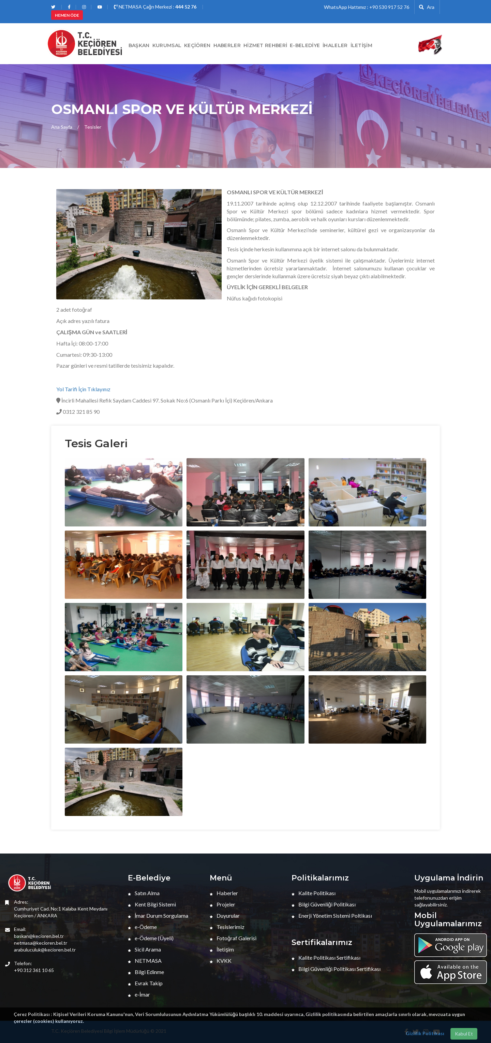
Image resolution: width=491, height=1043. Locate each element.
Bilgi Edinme (146, 972)
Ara (426, 7)
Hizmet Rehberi (265, 45)
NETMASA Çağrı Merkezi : (155, 7)
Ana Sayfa (61, 127)
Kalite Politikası (314, 893)
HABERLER (227, 45)
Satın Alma (144, 893)
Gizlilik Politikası (425, 1033)
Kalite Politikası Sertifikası (326, 957)
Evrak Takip (145, 983)
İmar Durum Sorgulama (158, 915)
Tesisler (92, 127)
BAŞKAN (139, 45)
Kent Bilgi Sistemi (152, 904)
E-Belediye (305, 45)
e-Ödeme (142, 927)
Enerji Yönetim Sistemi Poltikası (332, 915)
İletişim (361, 45)
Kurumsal (166, 45)
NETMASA (145, 960)
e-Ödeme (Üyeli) (151, 938)
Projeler (222, 904)
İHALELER (335, 45)
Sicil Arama (144, 949)
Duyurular (225, 915)
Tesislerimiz (227, 927)
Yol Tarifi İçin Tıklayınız (83, 389)
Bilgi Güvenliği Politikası (324, 904)
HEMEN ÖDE (67, 15)
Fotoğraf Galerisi (233, 938)
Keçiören (197, 45)
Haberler (224, 893)
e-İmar (139, 994)
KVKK (221, 960)
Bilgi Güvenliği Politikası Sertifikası (336, 969)
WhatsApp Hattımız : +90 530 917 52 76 (366, 7)
